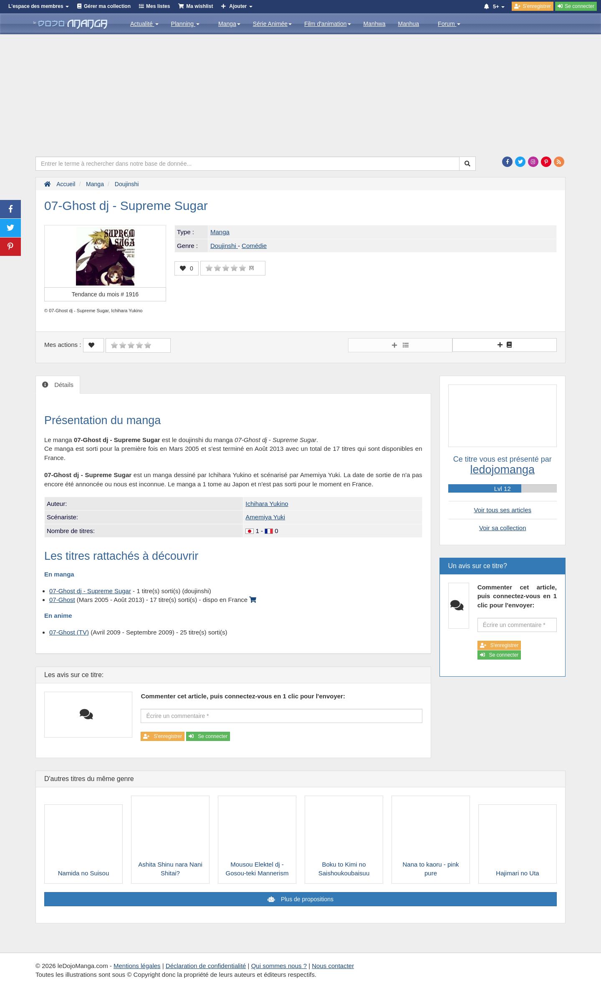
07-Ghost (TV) (69, 632)
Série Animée (272, 23)
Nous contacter (333, 965)
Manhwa (375, 23)
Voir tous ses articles (502, 509)
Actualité (144, 23)
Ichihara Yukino (266, 503)
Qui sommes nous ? (279, 965)
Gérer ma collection (107, 6)
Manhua (408, 23)
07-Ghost (62, 599)
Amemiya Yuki (265, 517)
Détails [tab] (63, 384)
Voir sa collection (502, 527)
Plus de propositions (306, 899)
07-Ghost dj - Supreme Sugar (90, 590)
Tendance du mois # (105, 294)
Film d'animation (327, 23)
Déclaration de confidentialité (206, 965)
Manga (229, 23)
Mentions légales (137, 965)
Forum (449, 23)
